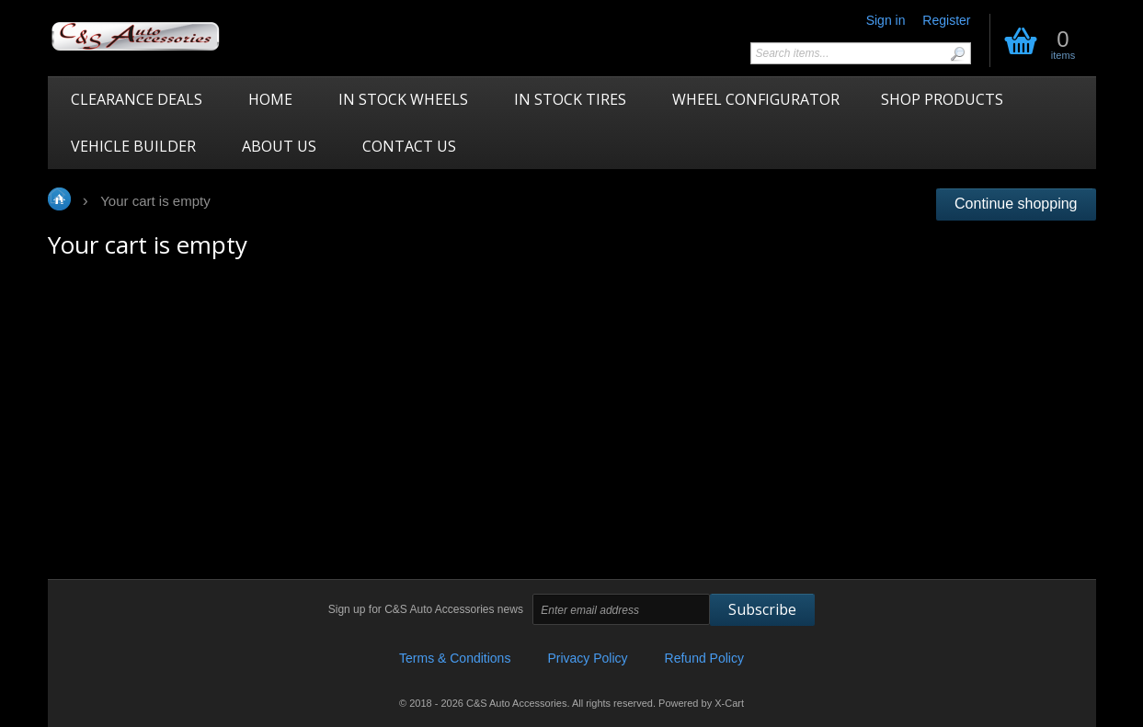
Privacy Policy (587, 658)
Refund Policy (704, 658)
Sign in (886, 20)
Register (946, 20)
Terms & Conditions (454, 658)
